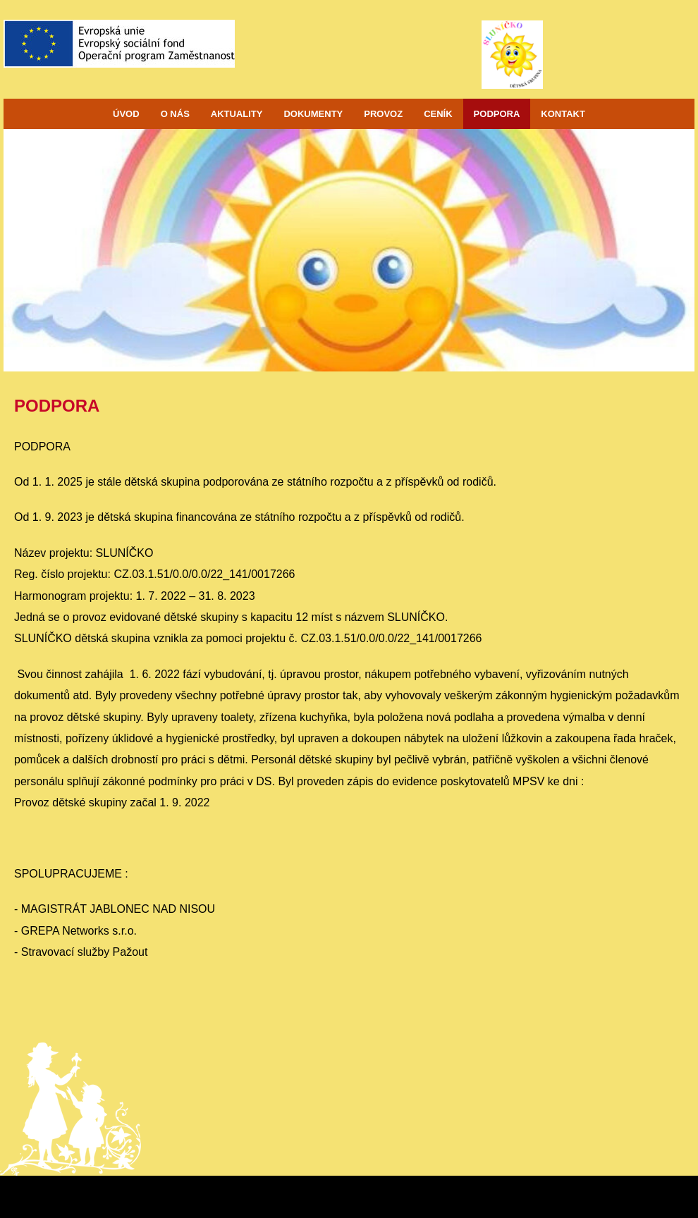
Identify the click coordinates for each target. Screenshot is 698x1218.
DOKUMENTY (313, 114)
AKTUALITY (237, 114)
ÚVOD (126, 114)
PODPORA (497, 114)
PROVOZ (383, 114)
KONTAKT (563, 114)
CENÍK (438, 114)
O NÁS (175, 114)
